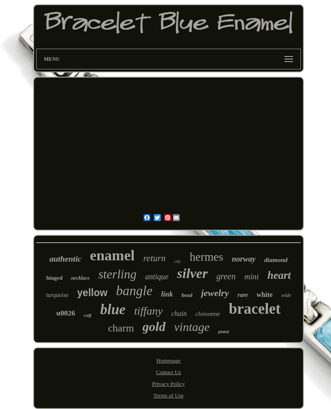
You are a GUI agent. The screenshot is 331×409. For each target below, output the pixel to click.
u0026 (65, 313)
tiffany (148, 311)
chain (179, 313)
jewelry (215, 292)
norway (244, 259)
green (226, 276)
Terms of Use (168, 395)
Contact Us (168, 372)
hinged (54, 278)
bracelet (255, 308)
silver (192, 273)
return (154, 258)
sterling (117, 274)
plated (223, 331)
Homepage (168, 360)
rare (242, 295)
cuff (87, 315)
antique (157, 276)
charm (121, 328)
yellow (92, 292)
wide (286, 295)
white (264, 294)
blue (112, 309)
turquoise (57, 295)
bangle (134, 290)
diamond (275, 259)
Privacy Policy (168, 384)
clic (177, 261)
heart (278, 275)
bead (186, 295)
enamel (112, 255)
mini (251, 276)
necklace (80, 278)
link (167, 294)
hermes (206, 256)
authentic (65, 258)
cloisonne (207, 313)
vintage (191, 327)
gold (154, 326)
